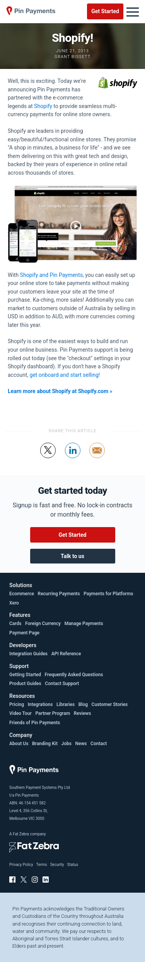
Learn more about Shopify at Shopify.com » (60, 391)
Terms (41, 864)
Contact (98, 743)
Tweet (48, 457)
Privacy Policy (21, 864)
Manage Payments (84, 623)
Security (57, 864)
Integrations (40, 704)
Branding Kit (45, 743)
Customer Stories (110, 704)
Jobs (66, 743)
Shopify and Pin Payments (51, 275)
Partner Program (52, 713)
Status (72, 864)
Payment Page (24, 633)
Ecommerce (21, 593)
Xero (14, 603)
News (81, 743)
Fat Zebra (21, 834)
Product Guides (25, 683)
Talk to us (72, 556)
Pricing (16, 704)
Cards (15, 623)
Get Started (105, 11)
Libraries (65, 704)
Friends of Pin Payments (34, 722)
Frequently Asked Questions (74, 674)
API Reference (66, 653)
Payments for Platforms (108, 593)
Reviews (82, 713)
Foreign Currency (43, 623)
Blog (83, 704)
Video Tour (20, 713)
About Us (18, 743)
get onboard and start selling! (65, 375)
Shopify (43, 106)
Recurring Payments (59, 593)
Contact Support (62, 683)
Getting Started (25, 674)
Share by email (97, 457)
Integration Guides (28, 653)
